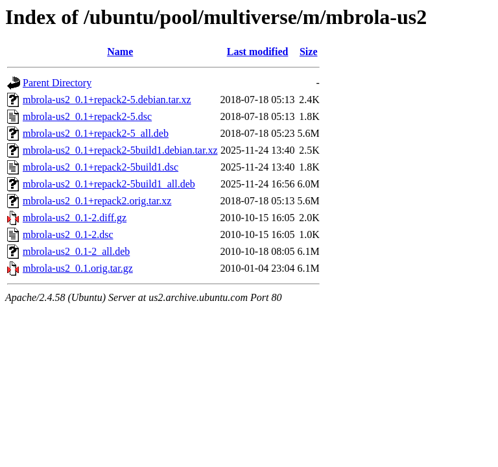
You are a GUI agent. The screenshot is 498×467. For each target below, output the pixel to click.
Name (120, 51)
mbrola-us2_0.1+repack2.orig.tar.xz (97, 200)
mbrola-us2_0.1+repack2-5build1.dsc (100, 167)
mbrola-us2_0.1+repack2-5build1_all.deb (109, 183)
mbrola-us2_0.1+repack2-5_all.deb (96, 133)
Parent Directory (57, 82)
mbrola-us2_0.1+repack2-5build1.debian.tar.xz (120, 150)
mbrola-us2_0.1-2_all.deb (76, 251)
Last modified (258, 51)
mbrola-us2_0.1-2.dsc (68, 234)
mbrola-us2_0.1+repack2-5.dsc (87, 116)
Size (309, 51)
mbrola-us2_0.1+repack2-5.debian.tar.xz (107, 99)
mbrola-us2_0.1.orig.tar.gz (78, 268)
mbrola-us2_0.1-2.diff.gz (74, 217)
